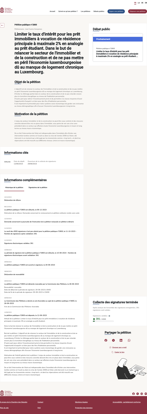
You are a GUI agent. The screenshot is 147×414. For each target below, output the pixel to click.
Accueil (52, 11)
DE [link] (142, 3)
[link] (118, 47)
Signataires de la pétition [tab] (37, 187)
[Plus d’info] (109, 316)
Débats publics (99, 11)
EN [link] (146, 3)
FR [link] (135, 3)
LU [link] (139, 3)
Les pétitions (85, 11)
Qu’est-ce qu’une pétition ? (68, 11)
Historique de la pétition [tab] (14, 187)
